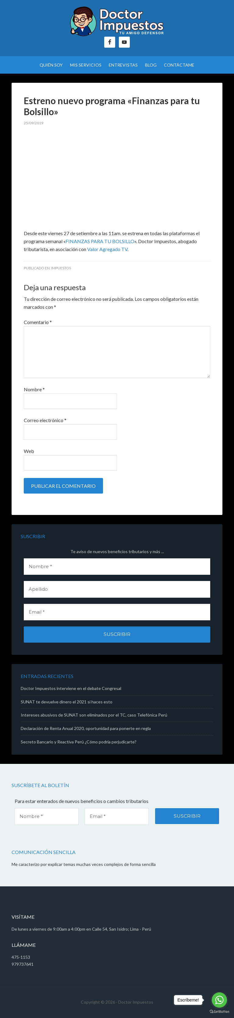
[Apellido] (117, 589)
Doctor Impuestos (117, 21)
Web (29, 451)
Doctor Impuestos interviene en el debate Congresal (71, 688)
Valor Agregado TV (107, 249)
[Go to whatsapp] (219, 1000)
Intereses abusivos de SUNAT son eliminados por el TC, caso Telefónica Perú (94, 714)
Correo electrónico (45, 420)
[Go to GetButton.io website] (219, 1012)
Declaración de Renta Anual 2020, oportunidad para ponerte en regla (86, 728)
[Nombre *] (117, 566)
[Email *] (117, 612)
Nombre (34, 389)
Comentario (38, 322)
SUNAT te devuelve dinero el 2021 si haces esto (66, 701)
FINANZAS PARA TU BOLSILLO (100, 241)
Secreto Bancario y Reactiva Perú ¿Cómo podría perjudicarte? (78, 741)
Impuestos (61, 268)
